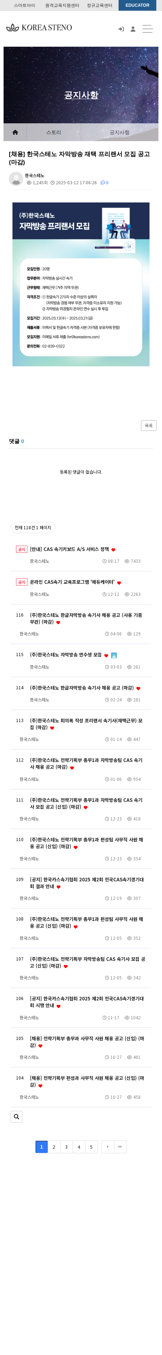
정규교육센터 (100, 5)
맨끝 (120, 1146)
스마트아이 (24, 5)
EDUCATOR (138, 5)
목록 (149, 425)
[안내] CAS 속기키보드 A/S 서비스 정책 (73, 549)
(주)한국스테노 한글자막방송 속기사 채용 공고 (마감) (85, 687)
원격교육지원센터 (62, 5)
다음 (107, 1146)
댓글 (16, 441)
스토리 (53, 132)
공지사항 (120, 132)
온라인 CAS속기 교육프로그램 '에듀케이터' (76, 581)
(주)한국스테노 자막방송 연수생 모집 (73, 654)
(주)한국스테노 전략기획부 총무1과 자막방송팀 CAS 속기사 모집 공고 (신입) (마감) (86, 803)
